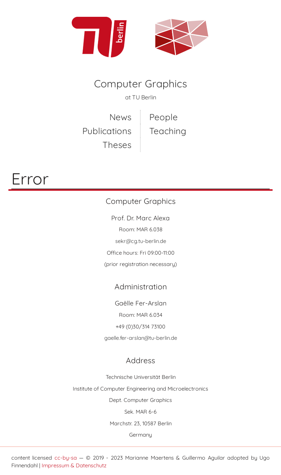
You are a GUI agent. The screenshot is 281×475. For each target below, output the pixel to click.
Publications (106, 130)
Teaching (167, 130)
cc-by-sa (66, 457)
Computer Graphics (140, 83)
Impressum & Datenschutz (74, 465)
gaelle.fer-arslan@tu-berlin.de (140, 337)
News (120, 116)
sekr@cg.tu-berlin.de (140, 241)
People (163, 116)
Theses (116, 144)
